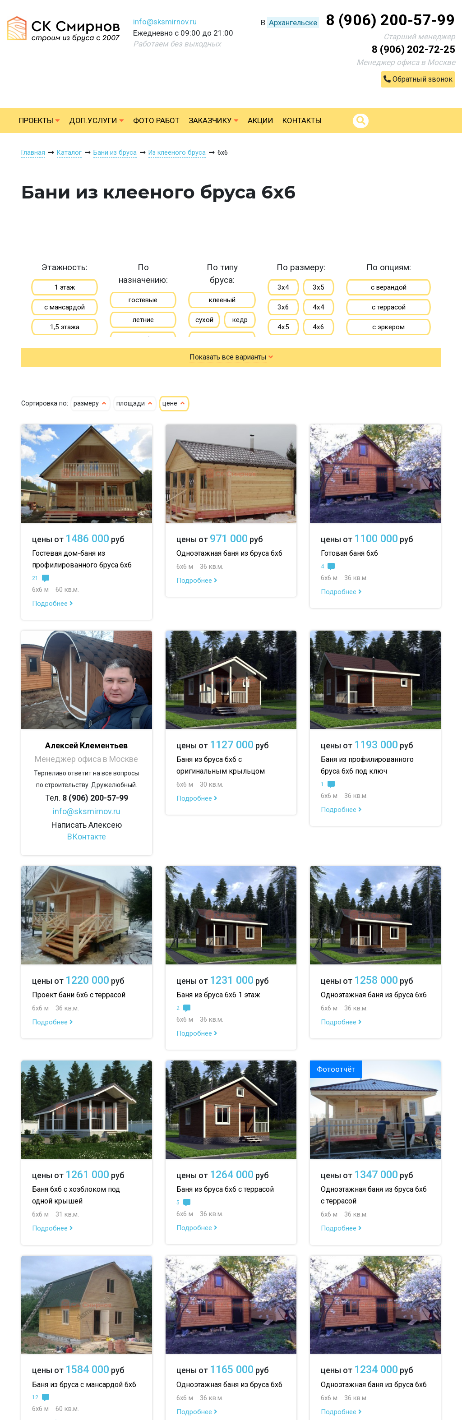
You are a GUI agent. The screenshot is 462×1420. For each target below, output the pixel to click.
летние (143, 320)
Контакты (302, 120)
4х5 (283, 327)
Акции (260, 120)
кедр (240, 320)
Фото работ (156, 120)
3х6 (283, 307)
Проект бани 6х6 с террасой (78, 995)
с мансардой (64, 307)
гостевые (143, 300)
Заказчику (214, 120)
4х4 (318, 307)
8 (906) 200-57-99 (390, 20)
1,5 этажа (64, 327)
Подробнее (52, 603)
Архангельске (293, 22)
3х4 (283, 287)
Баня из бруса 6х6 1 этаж (218, 995)
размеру (90, 403)
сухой (204, 320)
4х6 (318, 327)
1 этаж (64, 287)
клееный (222, 300)
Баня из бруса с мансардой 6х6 (84, 1384)
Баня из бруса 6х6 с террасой (225, 1189)
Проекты (39, 120)
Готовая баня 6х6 (349, 553)
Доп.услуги (96, 120)
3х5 (318, 287)
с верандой (389, 287)
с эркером (388, 327)
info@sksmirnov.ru (165, 21)
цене (174, 403)
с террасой (389, 307)
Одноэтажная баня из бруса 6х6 (229, 553)
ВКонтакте (86, 836)
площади (134, 403)
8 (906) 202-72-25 (413, 49)
